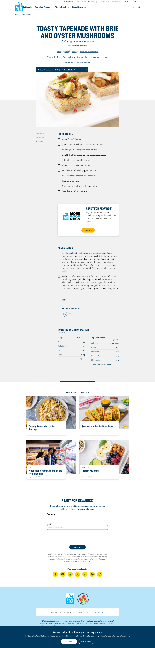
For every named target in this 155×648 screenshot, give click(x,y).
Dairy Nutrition (84, 612)
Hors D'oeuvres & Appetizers (89, 51)
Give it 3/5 (68, 41)
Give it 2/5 (65, 41)
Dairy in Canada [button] (36, 7)
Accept (69, 641)
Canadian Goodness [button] (57, 7)
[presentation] (77, 537)
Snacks (74, 51)
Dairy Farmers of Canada (19, 6)
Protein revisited (90, 470)
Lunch (66, 51)
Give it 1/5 (62, 41)
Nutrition (39, 141)
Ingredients (40, 133)
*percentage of (101, 364)
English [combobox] (127, 2)
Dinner (59, 51)
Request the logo (93, 1)
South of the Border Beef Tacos (97, 426)
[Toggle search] (139, 7)
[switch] (71, 69)
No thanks (86, 641)
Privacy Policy (104, 636)
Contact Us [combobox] (104, 1)
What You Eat (100, 612)
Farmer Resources (81, 1)
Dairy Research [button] (98, 7)
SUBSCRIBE (88, 230)
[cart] (133, 7)
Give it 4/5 (71, 41)
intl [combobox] (137, 2)
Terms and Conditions (121, 636)
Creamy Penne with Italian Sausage (42, 428)
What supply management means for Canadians (45, 472)
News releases (116, 1)
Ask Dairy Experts (68, 1)
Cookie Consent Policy (91, 636)
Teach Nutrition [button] (78, 7)
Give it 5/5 (73, 41)
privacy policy (77, 561)
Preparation (40, 137)
